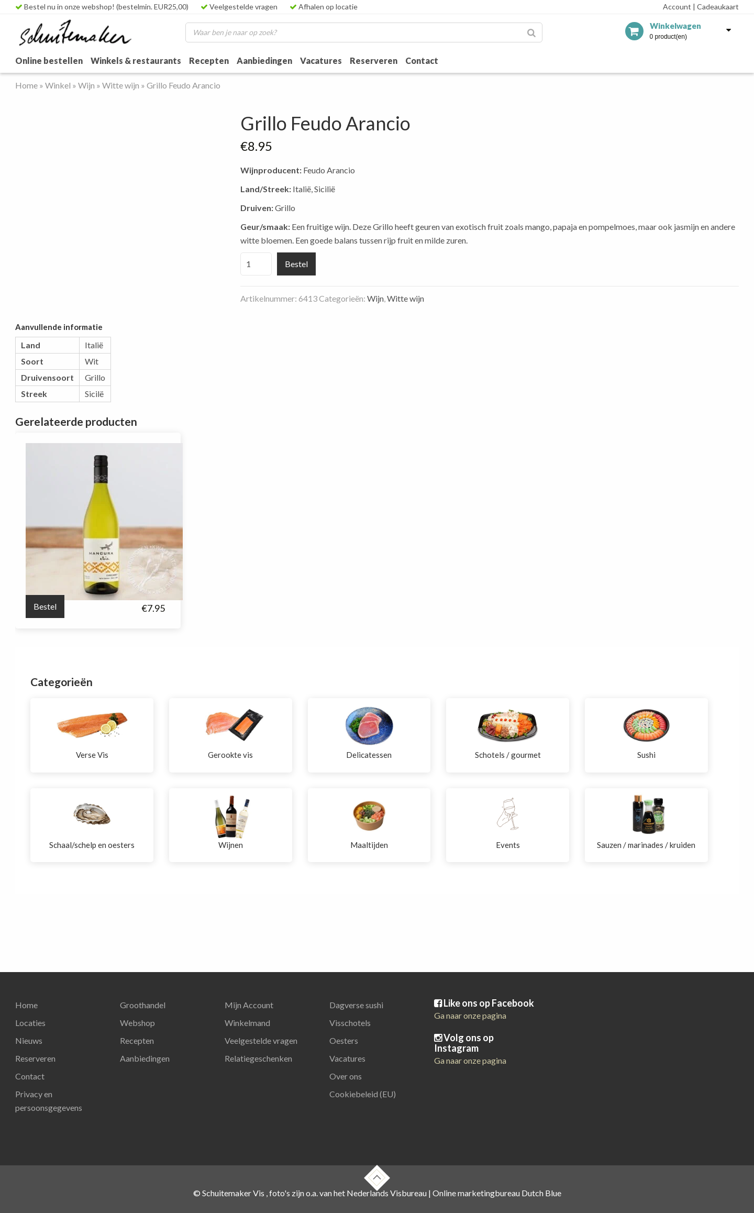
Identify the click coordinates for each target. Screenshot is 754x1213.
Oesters (343, 1040)
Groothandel (142, 1005)
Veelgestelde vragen (239, 6)
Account (677, 6)
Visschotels (350, 1023)
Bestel (296, 264)
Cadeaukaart (716, 6)
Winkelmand (247, 1023)
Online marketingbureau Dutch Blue (497, 1193)
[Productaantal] (256, 263)
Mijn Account (249, 1005)
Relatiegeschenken (258, 1058)
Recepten (209, 60)
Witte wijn (120, 85)
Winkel (58, 85)
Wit (91, 361)
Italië (94, 345)
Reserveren (373, 60)
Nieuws (28, 1040)
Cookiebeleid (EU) (362, 1094)
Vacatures (321, 60)
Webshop (137, 1023)
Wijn (86, 85)
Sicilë (94, 394)
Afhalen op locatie (324, 6)
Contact (421, 60)
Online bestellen (49, 60)
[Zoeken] (531, 32)
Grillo (95, 377)
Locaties (30, 1023)
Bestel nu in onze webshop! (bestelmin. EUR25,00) (101, 6)
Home (26, 85)
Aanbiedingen (264, 60)
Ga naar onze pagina (470, 1015)
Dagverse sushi (356, 1005)
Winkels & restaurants (136, 60)
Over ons (345, 1076)
